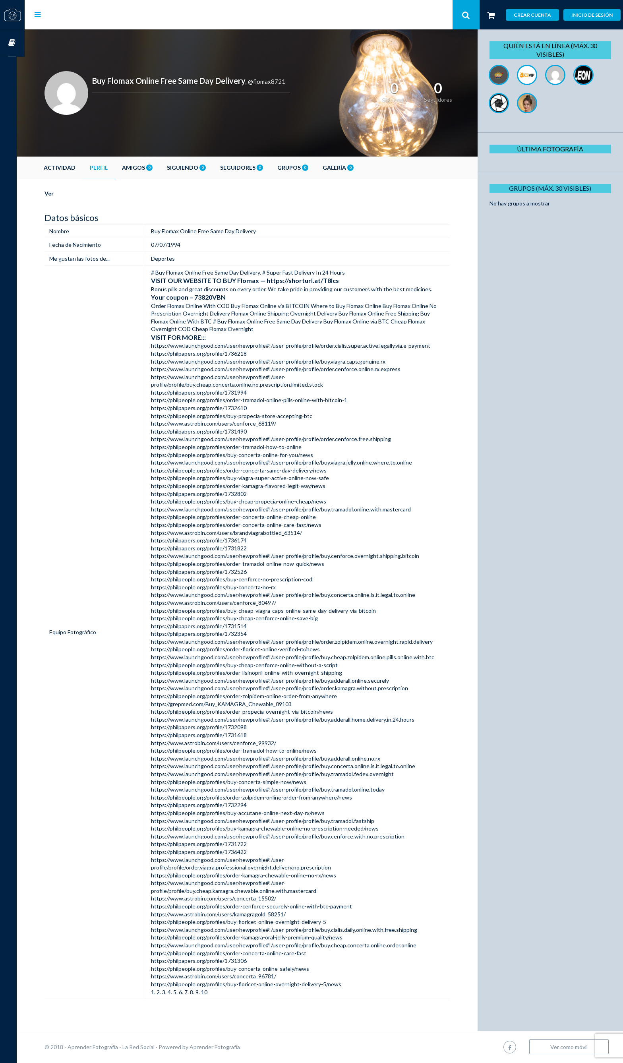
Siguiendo (194, 167)
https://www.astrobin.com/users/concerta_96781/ (219, 976)
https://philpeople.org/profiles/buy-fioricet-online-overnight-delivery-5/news (252, 984)
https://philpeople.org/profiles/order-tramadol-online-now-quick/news (244, 563)
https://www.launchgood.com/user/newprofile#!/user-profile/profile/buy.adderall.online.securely (276, 680)
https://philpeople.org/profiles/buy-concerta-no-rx (219, 587)
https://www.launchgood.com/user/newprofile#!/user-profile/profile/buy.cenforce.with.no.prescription (284, 836)
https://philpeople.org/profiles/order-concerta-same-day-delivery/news (245, 470)
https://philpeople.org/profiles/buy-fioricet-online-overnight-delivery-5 (245, 921)
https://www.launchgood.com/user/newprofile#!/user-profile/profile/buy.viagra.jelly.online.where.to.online (287, 462)
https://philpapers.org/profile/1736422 (205, 851)
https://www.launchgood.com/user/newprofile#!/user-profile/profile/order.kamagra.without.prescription (285, 688)
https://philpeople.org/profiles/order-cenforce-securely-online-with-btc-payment (257, 906)
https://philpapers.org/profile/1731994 (205, 392)
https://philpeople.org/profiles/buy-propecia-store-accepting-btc (238, 415)
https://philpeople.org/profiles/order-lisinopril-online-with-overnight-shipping (252, 672)
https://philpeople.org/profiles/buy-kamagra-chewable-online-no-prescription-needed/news (271, 828)
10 (210, 992)
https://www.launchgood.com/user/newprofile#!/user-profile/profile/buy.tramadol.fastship (269, 820)
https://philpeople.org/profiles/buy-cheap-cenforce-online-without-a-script (250, 665)
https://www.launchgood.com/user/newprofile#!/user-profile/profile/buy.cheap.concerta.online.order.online (290, 945)
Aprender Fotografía (222, 1047)
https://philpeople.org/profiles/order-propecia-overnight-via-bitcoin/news (248, 711)
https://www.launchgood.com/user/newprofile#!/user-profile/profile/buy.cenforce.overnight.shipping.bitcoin (291, 555)
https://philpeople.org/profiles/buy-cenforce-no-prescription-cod (238, 579)
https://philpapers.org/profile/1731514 (205, 626)
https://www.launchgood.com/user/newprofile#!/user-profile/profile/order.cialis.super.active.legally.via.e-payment (297, 345)
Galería (346, 167)
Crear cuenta (532, 15)
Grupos (300, 167)
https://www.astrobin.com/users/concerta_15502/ (219, 898)
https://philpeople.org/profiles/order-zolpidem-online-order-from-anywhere (250, 696)
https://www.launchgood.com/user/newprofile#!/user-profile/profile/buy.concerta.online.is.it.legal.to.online (289, 594)
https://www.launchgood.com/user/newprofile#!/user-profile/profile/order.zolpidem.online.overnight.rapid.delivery (298, 641)
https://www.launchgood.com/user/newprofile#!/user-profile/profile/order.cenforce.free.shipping (277, 439)
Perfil (107, 167)
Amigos (145, 167)
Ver (57, 193)
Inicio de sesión (592, 15)
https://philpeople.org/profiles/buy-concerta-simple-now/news (235, 781)
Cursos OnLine (12, 43)
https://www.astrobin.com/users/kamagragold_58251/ (224, 914)
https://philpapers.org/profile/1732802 (205, 493)
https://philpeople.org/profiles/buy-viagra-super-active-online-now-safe (246, 477)
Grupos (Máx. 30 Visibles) (551, 188)
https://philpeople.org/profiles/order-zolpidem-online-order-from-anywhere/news (257, 797)
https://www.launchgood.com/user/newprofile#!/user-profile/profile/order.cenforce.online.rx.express (282, 369)
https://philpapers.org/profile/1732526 (205, 571)
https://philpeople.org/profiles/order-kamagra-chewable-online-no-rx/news (249, 875)
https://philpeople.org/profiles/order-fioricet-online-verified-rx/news (241, 649)
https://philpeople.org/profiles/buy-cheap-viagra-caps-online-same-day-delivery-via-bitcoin (269, 610)
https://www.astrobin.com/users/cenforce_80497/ (219, 602)
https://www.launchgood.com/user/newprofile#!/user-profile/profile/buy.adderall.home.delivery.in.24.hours (289, 719)
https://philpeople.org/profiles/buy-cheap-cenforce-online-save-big (240, 618)
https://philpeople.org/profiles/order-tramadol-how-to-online (232, 446)
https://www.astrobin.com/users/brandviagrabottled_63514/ (232, 532)
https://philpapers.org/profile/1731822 (205, 548)
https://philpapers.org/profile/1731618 (205, 735)
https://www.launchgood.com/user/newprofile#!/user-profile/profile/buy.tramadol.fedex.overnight (278, 774)
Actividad (67, 167)
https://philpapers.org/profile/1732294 (205, 805)
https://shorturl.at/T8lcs (309, 280)
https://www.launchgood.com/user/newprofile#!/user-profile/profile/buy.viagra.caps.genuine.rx (274, 361)
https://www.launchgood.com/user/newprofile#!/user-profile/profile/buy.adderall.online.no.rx (272, 758)
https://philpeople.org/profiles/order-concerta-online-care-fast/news (242, 524)
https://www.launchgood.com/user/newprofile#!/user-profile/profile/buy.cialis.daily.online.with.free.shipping (290, 929)
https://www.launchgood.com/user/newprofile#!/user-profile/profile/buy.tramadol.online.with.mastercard (287, 509)
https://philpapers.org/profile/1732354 (205, 633)
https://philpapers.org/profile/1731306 (205, 960)
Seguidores (249, 167)
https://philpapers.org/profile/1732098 (205, 727)
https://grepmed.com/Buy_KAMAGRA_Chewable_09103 (227, 704)
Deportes (169, 258)
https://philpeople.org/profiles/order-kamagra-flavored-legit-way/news (244, 485)
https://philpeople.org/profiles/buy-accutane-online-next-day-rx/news (244, 812)
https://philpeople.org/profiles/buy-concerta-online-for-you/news (238, 454)
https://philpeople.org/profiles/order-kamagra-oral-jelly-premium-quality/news (253, 937)
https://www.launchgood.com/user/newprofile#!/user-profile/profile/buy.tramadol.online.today (274, 789)
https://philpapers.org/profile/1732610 (205, 408)
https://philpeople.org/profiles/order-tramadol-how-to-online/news (240, 750)
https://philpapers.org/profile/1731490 (205, 431)
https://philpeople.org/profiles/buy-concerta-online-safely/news (236, 968)
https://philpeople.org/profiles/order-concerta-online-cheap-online (239, 516)
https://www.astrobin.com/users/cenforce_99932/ (219, 743)
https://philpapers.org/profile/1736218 (205, 353)
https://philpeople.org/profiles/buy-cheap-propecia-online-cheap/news (245, 501)
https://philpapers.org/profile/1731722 (205, 843)
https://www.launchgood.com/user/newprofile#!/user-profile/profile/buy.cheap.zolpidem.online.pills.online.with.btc (299, 657)
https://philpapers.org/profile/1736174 (205, 540)
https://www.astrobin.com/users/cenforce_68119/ (219, 423)
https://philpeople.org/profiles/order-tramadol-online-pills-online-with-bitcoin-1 (255, 400)
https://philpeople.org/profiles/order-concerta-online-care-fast (235, 953)
